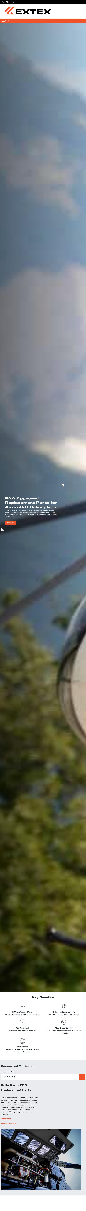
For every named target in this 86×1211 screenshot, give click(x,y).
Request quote (7, 1123)
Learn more (6, 1119)
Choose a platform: (8, 1072)
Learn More (10, 523)
